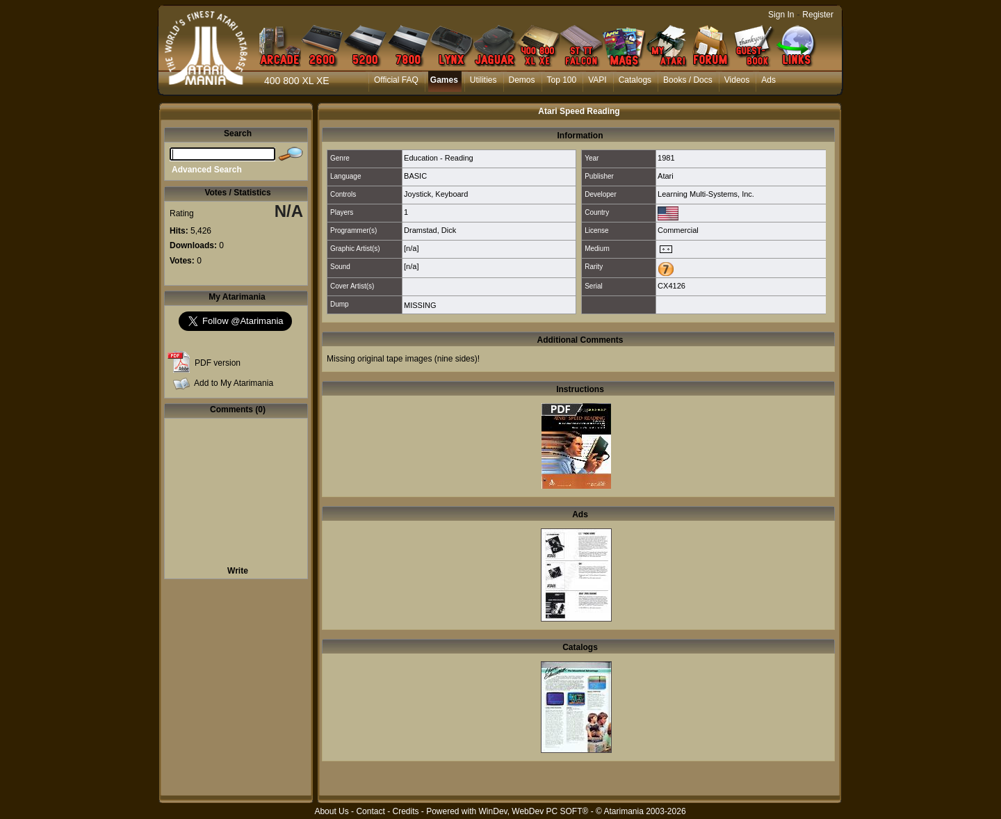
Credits (405, 811)
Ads (768, 80)
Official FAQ (396, 80)
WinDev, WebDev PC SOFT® (534, 811)
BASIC (415, 176)
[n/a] (411, 248)
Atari (666, 176)
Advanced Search (207, 170)
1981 (666, 158)
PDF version (218, 363)
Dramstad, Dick (430, 230)
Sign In (781, 14)
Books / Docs (688, 80)
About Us (331, 811)
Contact (370, 811)
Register (817, 14)
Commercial (678, 230)
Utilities (483, 80)
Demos (522, 80)
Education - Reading (438, 158)
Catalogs (635, 80)
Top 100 (562, 80)
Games (444, 80)
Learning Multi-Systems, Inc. (706, 194)
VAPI (597, 80)
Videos (736, 80)
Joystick (417, 194)
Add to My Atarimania (233, 383)
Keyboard (451, 194)
